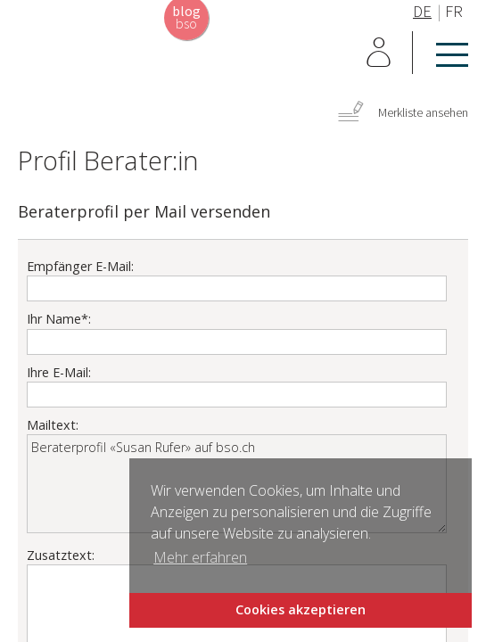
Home (80, 61)
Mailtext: (52, 424)
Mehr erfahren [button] (200, 557)
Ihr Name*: (59, 318)
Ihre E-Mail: (59, 372)
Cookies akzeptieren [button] (300, 609)
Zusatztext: (61, 555)
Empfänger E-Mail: (80, 266)
